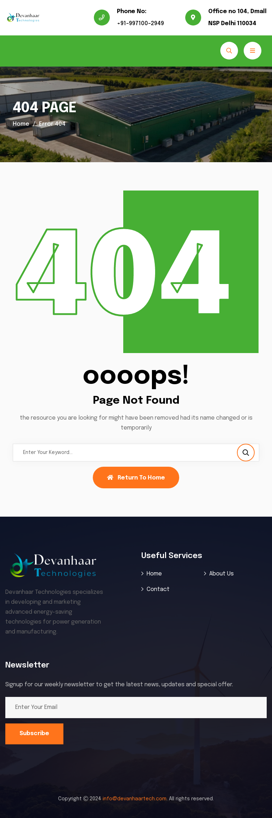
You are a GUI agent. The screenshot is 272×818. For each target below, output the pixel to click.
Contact (158, 589)
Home (21, 124)
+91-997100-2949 (140, 24)
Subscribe (34, 734)
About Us (221, 574)
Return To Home (136, 478)
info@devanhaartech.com (134, 798)
